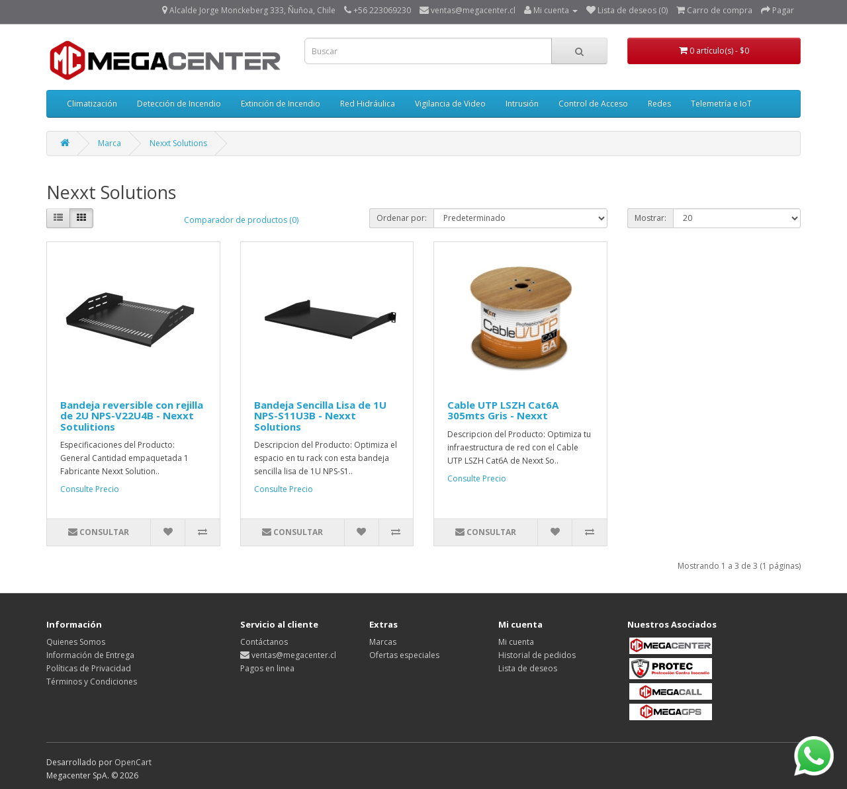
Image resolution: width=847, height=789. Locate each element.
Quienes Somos (75, 641)
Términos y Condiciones (91, 681)
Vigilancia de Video (450, 103)
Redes (659, 103)
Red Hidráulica (367, 103)
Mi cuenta (516, 641)
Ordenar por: (402, 218)
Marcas (382, 641)
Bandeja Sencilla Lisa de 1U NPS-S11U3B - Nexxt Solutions (320, 415)
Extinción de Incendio (280, 103)
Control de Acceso (593, 103)
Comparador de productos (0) (241, 220)
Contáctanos (264, 641)
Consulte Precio (89, 489)
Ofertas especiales (404, 655)
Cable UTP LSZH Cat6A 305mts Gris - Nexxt (502, 410)
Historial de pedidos (537, 655)
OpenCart (133, 762)
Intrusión (522, 103)
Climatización (92, 103)
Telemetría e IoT (721, 103)
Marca (109, 143)
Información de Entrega (90, 655)
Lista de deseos (527, 668)
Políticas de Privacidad (88, 668)
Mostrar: (650, 218)
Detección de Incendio (179, 103)
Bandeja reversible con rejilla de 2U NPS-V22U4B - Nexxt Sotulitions (131, 415)
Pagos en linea (267, 668)
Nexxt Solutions (178, 143)
